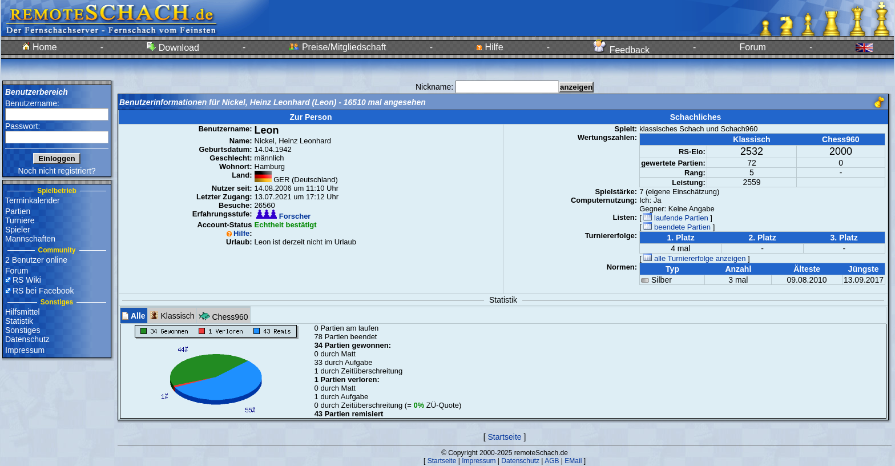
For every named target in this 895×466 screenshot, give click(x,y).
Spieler (17, 229)
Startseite (504, 436)
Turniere (20, 220)
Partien (17, 211)
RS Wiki (27, 279)
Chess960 (223, 316)
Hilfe (489, 47)
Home (39, 47)
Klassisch (172, 315)
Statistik (19, 321)
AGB (552, 461)
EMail (573, 461)
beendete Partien (677, 227)
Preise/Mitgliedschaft (337, 47)
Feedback (621, 50)
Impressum (25, 350)
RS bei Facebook (43, 290)
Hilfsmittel (22, 311)
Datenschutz (27, 339)
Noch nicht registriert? (56, 170)
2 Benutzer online (36, 259)
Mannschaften (30, 238)
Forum (753, 47)
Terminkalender (32, 200)
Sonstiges (22, 330)
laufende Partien (675, 218)
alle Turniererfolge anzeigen (694, 258)
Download (173, 48)
